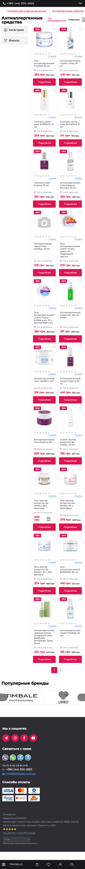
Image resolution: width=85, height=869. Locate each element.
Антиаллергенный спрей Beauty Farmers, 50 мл (70, 185)
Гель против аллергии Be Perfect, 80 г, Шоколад (41, 504)
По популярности (57, 20)
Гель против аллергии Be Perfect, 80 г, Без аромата (43, 571)
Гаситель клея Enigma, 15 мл (42, 184)
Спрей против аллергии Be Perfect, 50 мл (68, 442)
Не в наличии (44, 70)
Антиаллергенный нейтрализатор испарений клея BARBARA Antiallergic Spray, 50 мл (44, 637)
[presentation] (4, 697)
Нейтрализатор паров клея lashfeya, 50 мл (42, 246)
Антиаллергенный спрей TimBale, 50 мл (70, 633)
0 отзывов (52, 55)
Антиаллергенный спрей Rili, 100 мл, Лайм (70, 315)
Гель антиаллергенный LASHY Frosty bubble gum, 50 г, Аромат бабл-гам (44, 317)
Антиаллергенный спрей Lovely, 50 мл (70, 63)
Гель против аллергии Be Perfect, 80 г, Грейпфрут (67, 504)
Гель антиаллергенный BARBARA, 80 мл (70, 569)
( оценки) (19, 833)
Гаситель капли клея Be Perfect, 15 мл (70, 124)
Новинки (74, 20)
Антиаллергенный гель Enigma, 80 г (44, 441)
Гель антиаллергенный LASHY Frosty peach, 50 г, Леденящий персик (70, 250)
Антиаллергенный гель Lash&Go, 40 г (44, 379)
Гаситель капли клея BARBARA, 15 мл (44, 124)
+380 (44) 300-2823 (20, 3)
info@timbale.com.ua (21, 773)
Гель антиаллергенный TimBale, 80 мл (44, 63)
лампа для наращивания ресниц (20, 843)
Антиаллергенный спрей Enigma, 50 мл (70, 381)
